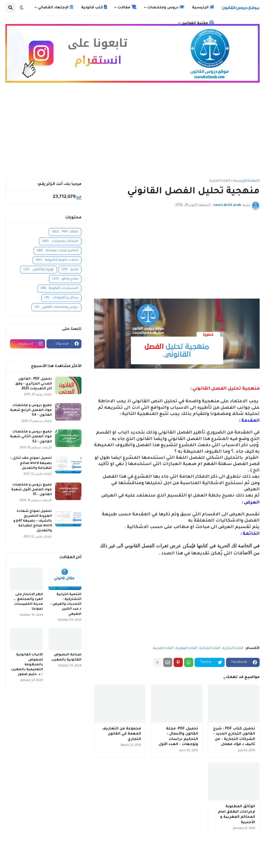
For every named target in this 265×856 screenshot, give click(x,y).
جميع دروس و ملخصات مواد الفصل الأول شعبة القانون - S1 (31, 490)
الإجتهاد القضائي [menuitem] (56, 7)
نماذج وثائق (65, 279)
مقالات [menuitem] (127, 7)
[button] (21, 8)
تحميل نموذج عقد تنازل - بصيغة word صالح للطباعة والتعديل (31, 463)
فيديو (70, 269)
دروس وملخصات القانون (56, 307)
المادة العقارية (186, 648)
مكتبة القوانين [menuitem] (197, 22)
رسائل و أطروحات (61, 298)
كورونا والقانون (38, 269)
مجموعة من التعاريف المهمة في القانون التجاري (121, 734)
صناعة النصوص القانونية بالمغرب (66, 657)
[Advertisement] (132, 133)
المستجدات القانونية (59, 288)
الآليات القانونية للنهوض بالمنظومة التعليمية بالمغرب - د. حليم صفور (27, 664)
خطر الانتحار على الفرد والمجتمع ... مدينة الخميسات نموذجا (28, 602)
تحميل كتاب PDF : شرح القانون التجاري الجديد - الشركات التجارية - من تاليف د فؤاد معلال (234, 737)
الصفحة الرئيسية (247, 181)
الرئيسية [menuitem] (203, 7)
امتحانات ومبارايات (60, 241)
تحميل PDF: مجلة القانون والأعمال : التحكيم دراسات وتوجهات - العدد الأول (178, 737)
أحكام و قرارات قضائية (57, 250)
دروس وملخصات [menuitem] (166, 7)
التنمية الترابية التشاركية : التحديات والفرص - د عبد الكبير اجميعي (65, 604)
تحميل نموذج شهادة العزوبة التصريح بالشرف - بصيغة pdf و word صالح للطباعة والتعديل (32, 521)
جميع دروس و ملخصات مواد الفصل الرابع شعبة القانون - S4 (31, 410)
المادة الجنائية (209, 648)
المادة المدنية (163, 648)
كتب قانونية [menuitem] (94, 7)
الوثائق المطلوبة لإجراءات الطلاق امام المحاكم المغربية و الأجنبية (236, 814)
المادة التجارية (219, 181)
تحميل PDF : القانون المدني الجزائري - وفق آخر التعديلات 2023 (33, 384)
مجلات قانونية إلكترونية (57, 260)
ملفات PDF (65, 232)
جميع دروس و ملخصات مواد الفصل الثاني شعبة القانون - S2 (31, 436)
